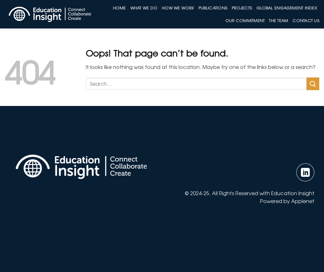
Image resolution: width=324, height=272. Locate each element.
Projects (242, 8)
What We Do (144, 8)
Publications (212, 8)
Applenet (303, 201)
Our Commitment (245, 20)
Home (119, 8)
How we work (178, 8)
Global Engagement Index (286, 8)
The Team (278, 20)
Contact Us (305, 20)
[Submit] (313, 83)
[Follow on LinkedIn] (305, 172)
